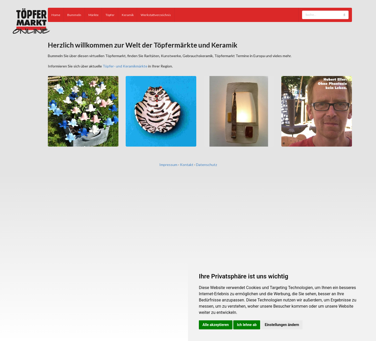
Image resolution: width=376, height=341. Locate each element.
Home (55, 15)
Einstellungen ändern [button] (282, 325)
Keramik (128, 15)
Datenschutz (206, 164)
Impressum (168, 164)
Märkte (93, 15)
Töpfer (110, 15)
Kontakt (186, 164)
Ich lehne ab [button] (247, 325)
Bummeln (74, 15)
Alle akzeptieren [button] (215, 325)
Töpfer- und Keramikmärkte (125, 66)
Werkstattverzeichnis (156, 15)
